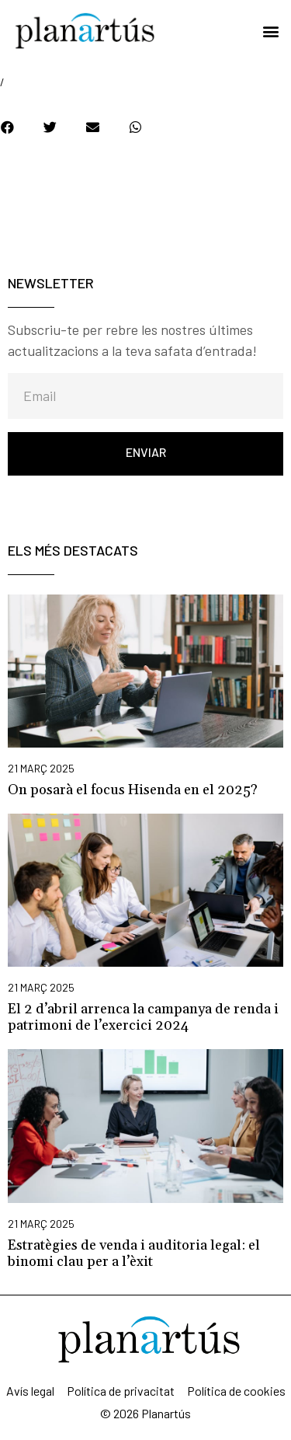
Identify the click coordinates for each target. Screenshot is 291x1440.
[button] (270, 31)
